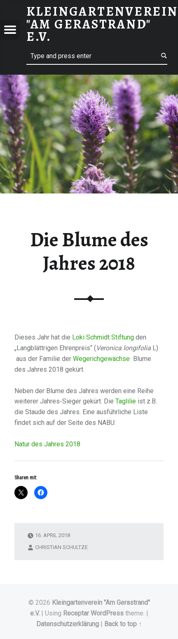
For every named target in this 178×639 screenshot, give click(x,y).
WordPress (107, 613)
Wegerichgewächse (102, 359)
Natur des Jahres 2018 (47, 444)
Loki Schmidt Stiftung (103, 337)
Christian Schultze (61, 547)
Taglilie (125, 401)
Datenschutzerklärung (67, 624)
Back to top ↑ (123, 624)
